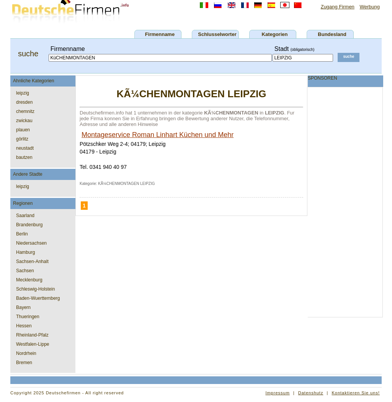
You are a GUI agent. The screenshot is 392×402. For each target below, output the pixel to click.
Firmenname (160, 34)
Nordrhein (26, 353)
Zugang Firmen (337, 7)
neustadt (25, 148)
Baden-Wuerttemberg (38, 298)
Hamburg (25, 252)
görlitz (22, 139)
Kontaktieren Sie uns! (356, 393)
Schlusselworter (217, 34)
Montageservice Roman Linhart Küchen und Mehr (158, 135)
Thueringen (27, 316)
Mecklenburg (29, 280)
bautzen (24, 157)
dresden (24, 102)
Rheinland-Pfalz (32, 335)
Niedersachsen (31, 243)
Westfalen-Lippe (32, 344)
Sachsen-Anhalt (32, 261)
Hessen (24, 325)
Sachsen (25, 270)
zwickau (24, 120)
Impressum (277, 393)
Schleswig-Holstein (35, 289)
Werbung (369, 7)
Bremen (24, 362)
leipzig (22, 93)
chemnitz (25, 111)
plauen (23, 129)
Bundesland (332, 34)
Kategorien (275, 34)
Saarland (25, 215)
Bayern (23, 307)
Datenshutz (310, 393)
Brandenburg (29, 224)
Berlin (22, 234)
